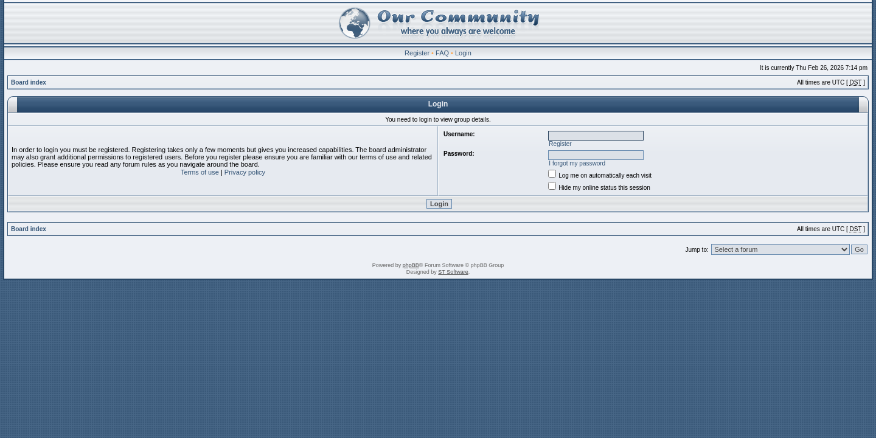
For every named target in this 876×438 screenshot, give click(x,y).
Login (463, 53)
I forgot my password (577, 163)
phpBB (411, 265)
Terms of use (200, 172)
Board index (28, 82)
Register (417, 53)
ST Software (453, 272)
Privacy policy (244, 172)
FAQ (442, 53)
